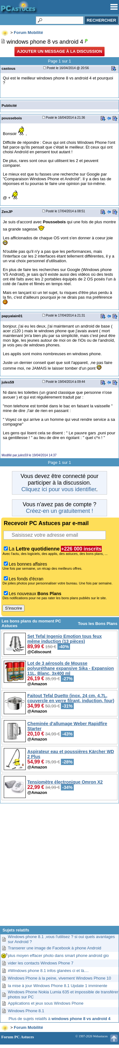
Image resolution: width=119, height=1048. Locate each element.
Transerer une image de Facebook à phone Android (54, 948)
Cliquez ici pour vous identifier (58, 489)
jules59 (8, 382)
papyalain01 (12, 316)
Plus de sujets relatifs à (59, 1018)
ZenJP (7, 211)
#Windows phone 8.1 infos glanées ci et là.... (48, 970)
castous (8, 68)
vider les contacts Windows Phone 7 (40, 963)
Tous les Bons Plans (97, 623)
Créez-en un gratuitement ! (59, 511)
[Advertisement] (59, 867)
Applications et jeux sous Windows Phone (46, 1003)
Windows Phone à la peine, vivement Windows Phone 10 (59, 978)
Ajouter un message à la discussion (59, 51)
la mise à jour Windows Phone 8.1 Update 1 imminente (57, 985)
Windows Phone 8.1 (26, 1010)
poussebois (12, 118)
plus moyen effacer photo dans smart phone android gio (58, 955)
